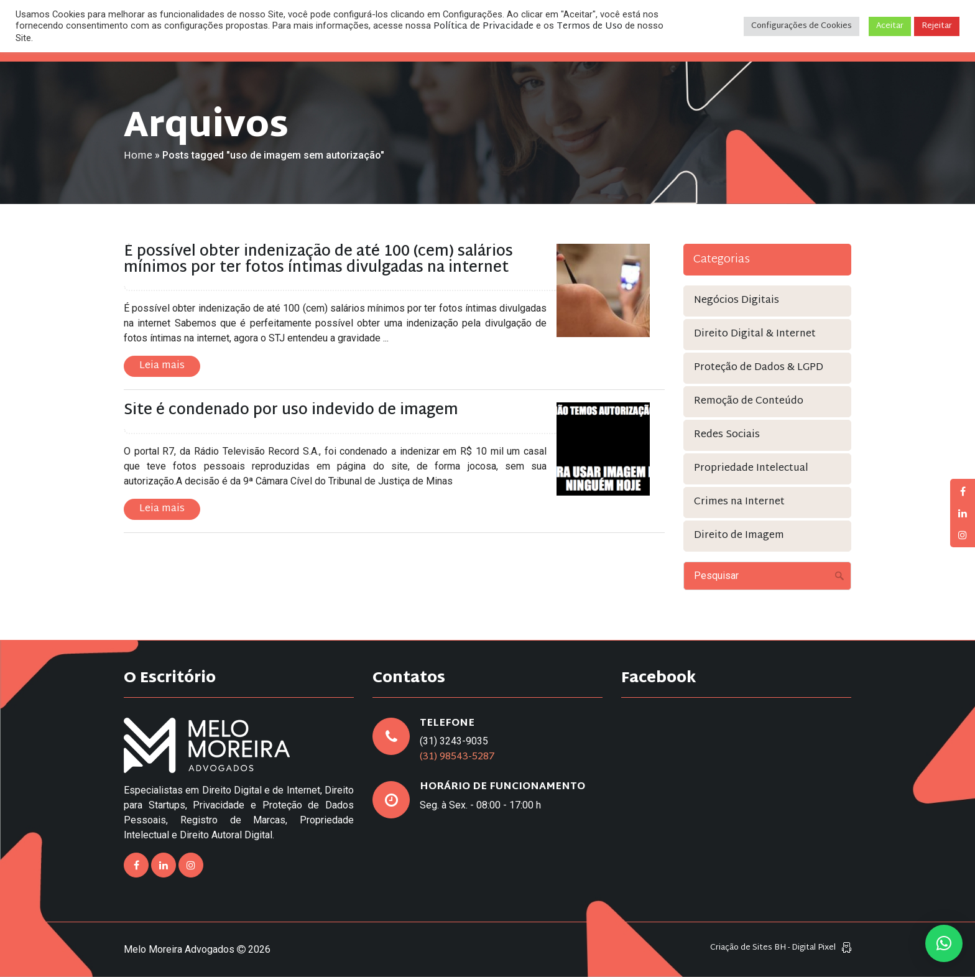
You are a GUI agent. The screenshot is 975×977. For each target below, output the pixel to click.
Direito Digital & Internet (755, 334)
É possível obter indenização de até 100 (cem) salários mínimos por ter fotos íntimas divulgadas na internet (318, 260)
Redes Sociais (727, 435)
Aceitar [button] (889, 26)
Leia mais (162, 366)
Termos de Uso (589, 26)
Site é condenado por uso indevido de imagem (291, 410)
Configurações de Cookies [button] (801, 26)
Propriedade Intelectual (751, 469)
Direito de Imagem (739, 536)
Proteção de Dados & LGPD (758, 368)
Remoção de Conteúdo (748, 401)
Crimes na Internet (739, 502)
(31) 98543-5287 (457, 757)
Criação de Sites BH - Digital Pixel (773, 948)
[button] (944, 943)
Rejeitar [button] (937, 26)
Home (138, 156)
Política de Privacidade (483, 26)
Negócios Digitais (736, 301)
